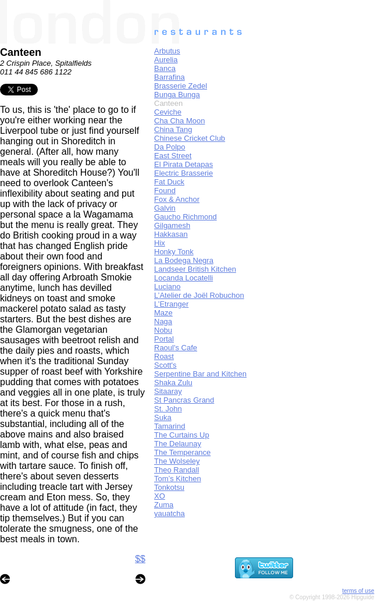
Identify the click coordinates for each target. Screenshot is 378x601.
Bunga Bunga (177, 94)
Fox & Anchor (176, 199)
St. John (168, 408)
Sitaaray (168, 391)
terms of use (358, 591)
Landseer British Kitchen (195, 269)
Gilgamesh (172, 225)
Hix (159, 243)
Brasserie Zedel (180, 85)
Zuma (163, 504)
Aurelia (165, 59)
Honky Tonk (174, 251)
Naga (163, 321)
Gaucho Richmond (185, 216)
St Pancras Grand (184, 400)
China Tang (173, 129)
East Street (172, 155)
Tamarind (169, 426)
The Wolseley (177, 461)
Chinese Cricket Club (189, 138)
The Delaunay (177, 443)
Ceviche (167, 112)
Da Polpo (169, 147)
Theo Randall (176, 469)
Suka (163, 417)
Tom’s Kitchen (177, 478)
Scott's (165, 365)
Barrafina (169, 77)
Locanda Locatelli (183, 277)
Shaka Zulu (173, 382)
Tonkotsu (169, 487)
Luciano (167, 286)
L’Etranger (171, 304)
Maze (163, 312)
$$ (140, 559)
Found (165, 190)
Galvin (165, 208)
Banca (165, 68)
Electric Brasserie (183, 173)
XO (159, 496)
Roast (164, 356)
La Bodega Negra (183, 260)
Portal (164, 339)
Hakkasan (171, 234)
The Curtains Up (181, 435)
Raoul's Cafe (175, 347)
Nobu (163, 330)
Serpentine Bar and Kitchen (200, 373)
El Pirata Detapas (183, 164)
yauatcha (169, 513)
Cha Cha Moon (179, 120)
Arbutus (167, 51)
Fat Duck (169, 181)
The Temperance (182, 452)
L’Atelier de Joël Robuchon (199, 295)
